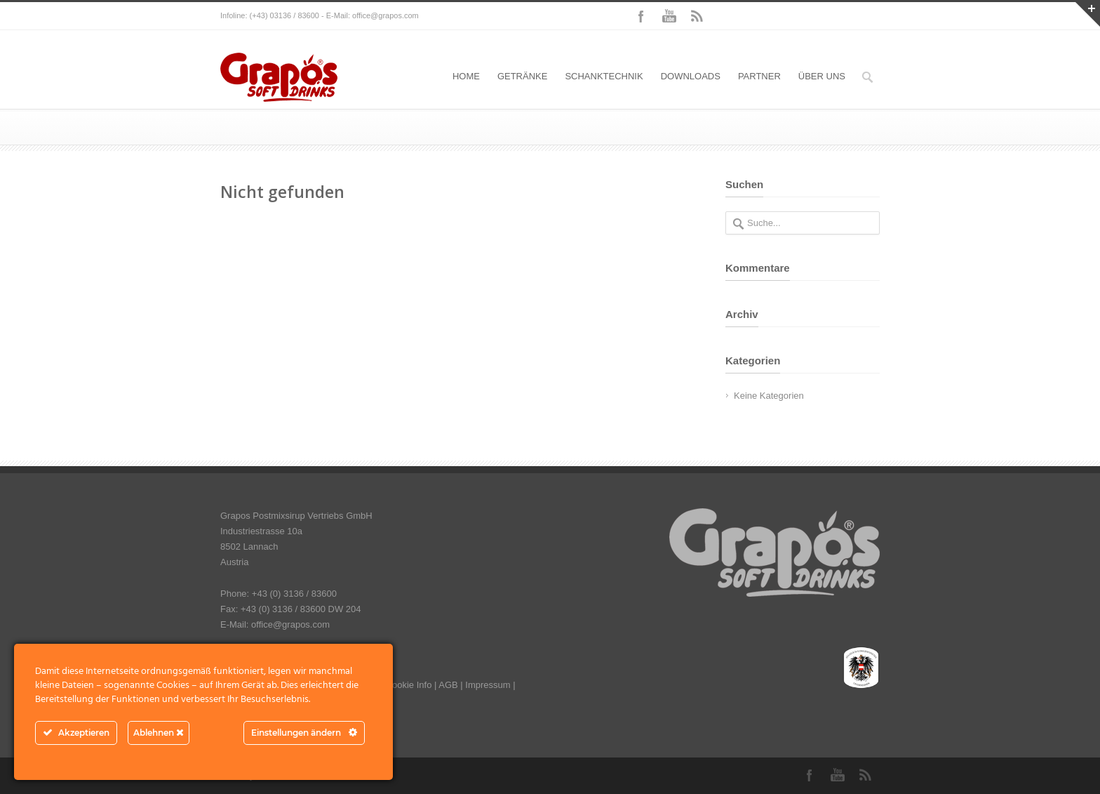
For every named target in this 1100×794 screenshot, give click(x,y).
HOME (466, 76)
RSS (697, 16)
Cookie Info (409, 685)
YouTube (669, 16)
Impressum (487, 685)
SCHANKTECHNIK (604, 76)
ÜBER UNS (821, 76)
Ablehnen (158, 732)
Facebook (641, 16)
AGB (447, 685)
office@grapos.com (385, 15)
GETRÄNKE (522, 76)
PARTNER (759, 76)
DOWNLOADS (690, 76)
